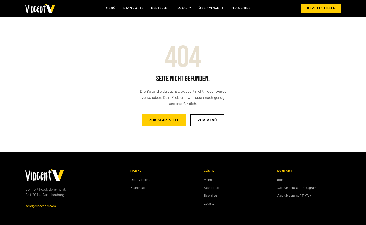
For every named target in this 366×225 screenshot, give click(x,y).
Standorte (133, 8)
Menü (111, 8)
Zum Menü (207, 120)
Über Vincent (211, 8)
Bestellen (160, 8)
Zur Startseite (164, 120)
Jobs (280, 180)
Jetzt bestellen (321, 8)
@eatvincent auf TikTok (294, 195)
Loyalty (184, 8)
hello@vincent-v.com (40, 206)
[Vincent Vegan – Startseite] (40, 8)
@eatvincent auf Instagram (297, 188)
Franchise (240, 8)
